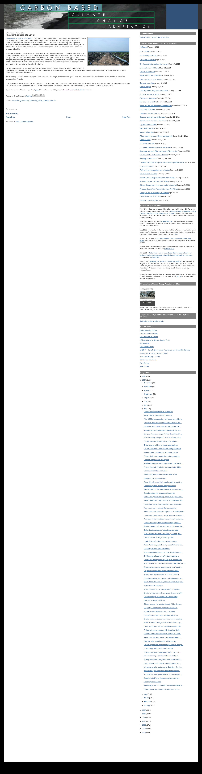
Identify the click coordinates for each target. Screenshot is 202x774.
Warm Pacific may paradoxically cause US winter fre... (163, 545)
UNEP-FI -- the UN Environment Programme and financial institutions (165, 350)
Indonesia (33, 101)
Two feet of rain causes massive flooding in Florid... (162, 634)
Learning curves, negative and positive (154, 90)
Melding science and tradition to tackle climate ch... (162, 430)
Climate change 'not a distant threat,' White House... (163, 604)
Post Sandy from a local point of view (153, 121)
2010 (144, 721)
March (146, 698)
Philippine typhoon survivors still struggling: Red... (162, 630)
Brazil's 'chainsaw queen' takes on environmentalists (163, 619)
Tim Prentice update (147, 143)
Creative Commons (68, 90)
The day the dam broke (148, 98)
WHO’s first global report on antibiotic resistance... (162, 671)
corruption (15, 101)
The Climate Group (147, 347)
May (146, 409)
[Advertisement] (151, 745)
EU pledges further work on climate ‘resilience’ (161, 608)
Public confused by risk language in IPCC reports (162, 589)
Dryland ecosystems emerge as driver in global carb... (163, 497)
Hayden (36, 90)
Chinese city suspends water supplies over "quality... (163, 567)
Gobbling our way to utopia (149, 94)
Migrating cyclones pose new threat (157, 549)
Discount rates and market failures (152, 117)
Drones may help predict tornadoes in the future (161, 656)
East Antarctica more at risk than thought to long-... (162, 652)
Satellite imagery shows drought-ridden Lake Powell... (163, 463)
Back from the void (146, 128)
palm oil (46, 101)
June (146, 405)
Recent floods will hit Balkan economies (158, 412)
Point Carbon (144, 363)
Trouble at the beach (147, 72)
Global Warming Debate (148, 330)
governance (24, 101)
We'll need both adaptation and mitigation (155, 170)
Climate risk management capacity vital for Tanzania (163, 560)
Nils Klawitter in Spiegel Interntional (19, 38)
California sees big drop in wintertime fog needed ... (162, 523)
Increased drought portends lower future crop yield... (163, 674)
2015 (144, 376)
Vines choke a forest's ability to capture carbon (161, 452)
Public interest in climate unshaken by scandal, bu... (163, 534)
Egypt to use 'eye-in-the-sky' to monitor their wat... (162, 574)
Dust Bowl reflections (147, 109)
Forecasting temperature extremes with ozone (160, 475)
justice (40, 101)
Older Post (126, 117)
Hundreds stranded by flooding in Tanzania (159, 611)
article (179, 276)
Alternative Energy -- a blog (150, 356)
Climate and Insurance (148, 360)
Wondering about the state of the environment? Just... (163, 489)
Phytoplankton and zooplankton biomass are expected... (164, 563)
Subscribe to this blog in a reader (152, 321)
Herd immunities (146, 51)
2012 (144, 714)
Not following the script (148, 55)
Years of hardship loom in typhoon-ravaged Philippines (163, 582)
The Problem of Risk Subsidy (150, 196)
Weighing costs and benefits (150, 113)
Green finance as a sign (148, 174)
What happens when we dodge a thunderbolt (156, 136)
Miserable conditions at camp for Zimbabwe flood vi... (163, 667)
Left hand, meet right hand (149, 68)
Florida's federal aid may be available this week (161, 615)
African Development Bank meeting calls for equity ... (163, 482)
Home (68, 117)
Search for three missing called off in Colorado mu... (163, 423)
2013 (144, 710)
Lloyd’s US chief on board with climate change (160, 541)
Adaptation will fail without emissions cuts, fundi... (162, 689)
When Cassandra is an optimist (151, 79)
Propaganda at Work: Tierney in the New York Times (159, 189)
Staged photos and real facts (150, 75)
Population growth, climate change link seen (160, 486)
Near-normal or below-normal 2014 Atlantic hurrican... (163, 552)
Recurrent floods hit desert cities (155, 471)
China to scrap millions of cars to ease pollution (161, 445)
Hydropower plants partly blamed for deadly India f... (163, 660)
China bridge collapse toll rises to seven (158, 648)
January (147, 705)
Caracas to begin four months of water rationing (161, 597)
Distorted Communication (149, 200)
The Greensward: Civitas (149, 337)
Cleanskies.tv (169, 249)
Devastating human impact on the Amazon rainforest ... (164, 515)
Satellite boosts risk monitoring (155, 478)
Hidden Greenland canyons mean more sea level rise (163, 500)
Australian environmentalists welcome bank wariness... (164, 519)
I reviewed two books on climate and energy (165, 261)
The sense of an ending (148, 102)
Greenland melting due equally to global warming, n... (163, 578)
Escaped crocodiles (147, 83)
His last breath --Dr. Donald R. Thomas (154, 155)
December (148, 383)
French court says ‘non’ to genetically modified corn (162, 626)
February (147, 701)
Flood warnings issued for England (156, 460)
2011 (144, 717)
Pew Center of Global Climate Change (154, 353)
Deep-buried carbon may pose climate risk (159, 493)
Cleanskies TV (166, 221)
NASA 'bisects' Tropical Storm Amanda (158, 415)
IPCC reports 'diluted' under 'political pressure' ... (161, 556)
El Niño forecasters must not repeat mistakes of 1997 (163, 593)
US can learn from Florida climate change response (162, 449)
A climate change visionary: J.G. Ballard (154, 181)
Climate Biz (155, 257)
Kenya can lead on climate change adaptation (160, 508)
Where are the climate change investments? (156, 106)
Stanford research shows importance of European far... (164, 526)
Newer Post (10, 117)
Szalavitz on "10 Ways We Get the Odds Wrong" (157, 178)
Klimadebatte (144, 343)
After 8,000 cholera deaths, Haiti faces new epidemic (163, 419)
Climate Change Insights (149, 333)
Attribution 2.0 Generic (80, 90)
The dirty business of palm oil (154, 600)
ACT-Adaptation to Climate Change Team (155, 340)
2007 (144, 732)
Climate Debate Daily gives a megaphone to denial (158, 185)
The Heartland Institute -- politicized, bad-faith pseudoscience (162, 162)
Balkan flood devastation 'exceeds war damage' (161, 530)
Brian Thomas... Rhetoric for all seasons (154, 37)
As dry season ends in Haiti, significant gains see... (162, 663)
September (148, 394)
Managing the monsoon (152, 682)
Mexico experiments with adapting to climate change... (163, 645)
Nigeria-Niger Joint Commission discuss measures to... (164, 685)
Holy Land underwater (148, 60)
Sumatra (53, 101)
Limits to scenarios (146, 166)
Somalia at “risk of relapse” (153, 586)
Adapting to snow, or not (148, 159)
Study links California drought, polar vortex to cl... (162, 678)
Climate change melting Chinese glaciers (159, 537)
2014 (144, 380)
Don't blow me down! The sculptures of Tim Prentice (159, 151)
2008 (144, 729)
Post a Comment (12, 113)
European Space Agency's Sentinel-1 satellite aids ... (163, 434)
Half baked (144, 47)
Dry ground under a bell (148, 125)
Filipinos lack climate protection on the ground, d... (162, 456)
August (147, 398)
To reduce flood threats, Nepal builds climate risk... (162, 426)
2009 (144, 725)
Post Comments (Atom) (24, 121)
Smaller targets (145, 87)
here (176, 234)
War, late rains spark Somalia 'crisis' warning (160, 641)
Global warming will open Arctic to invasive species (162, 437)
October (147, 390)
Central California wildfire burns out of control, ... (161, 441)
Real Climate (144, 366)
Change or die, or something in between (154, 193)
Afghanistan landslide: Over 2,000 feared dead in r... (163, 637)
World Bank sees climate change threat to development (164, 512)
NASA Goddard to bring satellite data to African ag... (163, 622)
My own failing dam (147, 132)
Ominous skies (145, 140)
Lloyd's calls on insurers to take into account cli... (161, 571)
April (146, 694)
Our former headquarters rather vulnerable (155, 147)
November (148, 387)
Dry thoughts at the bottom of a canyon (154, 64)
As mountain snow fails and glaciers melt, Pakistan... (163, 504)
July (146, 401)
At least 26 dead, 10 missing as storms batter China (163, 467)
